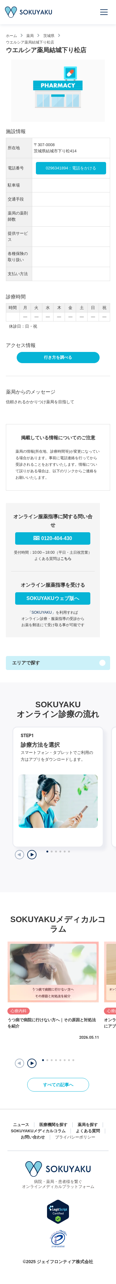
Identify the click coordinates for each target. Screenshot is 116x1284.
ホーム (11, 36)
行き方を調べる (58, 357)
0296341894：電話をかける (71, 168)
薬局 (30, 36)
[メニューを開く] (104, 12)
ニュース (21, 1124)
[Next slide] (32, 854)
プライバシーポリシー (75, 1137)
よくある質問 (88, 1131)
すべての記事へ (58, 1084)
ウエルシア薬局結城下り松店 (30, 42)
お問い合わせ (33, 1137)
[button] (32, 1063)
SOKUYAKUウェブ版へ (53, 598)
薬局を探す (88, 1124)
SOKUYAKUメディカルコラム (38, 1131)
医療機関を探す (53, 1124)
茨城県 (48, 36)
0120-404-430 (56, 538)
